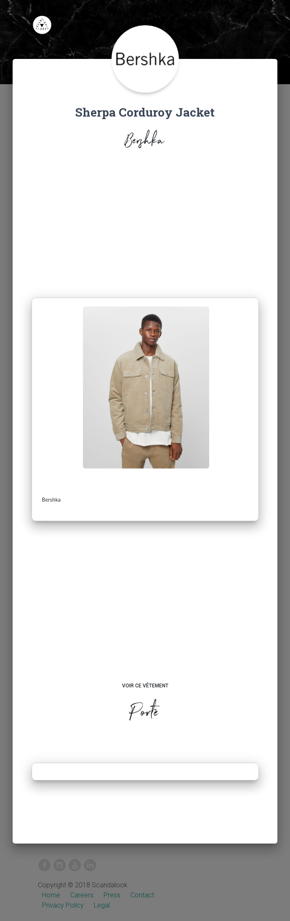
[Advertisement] (145, 226)
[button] (51, 499)
